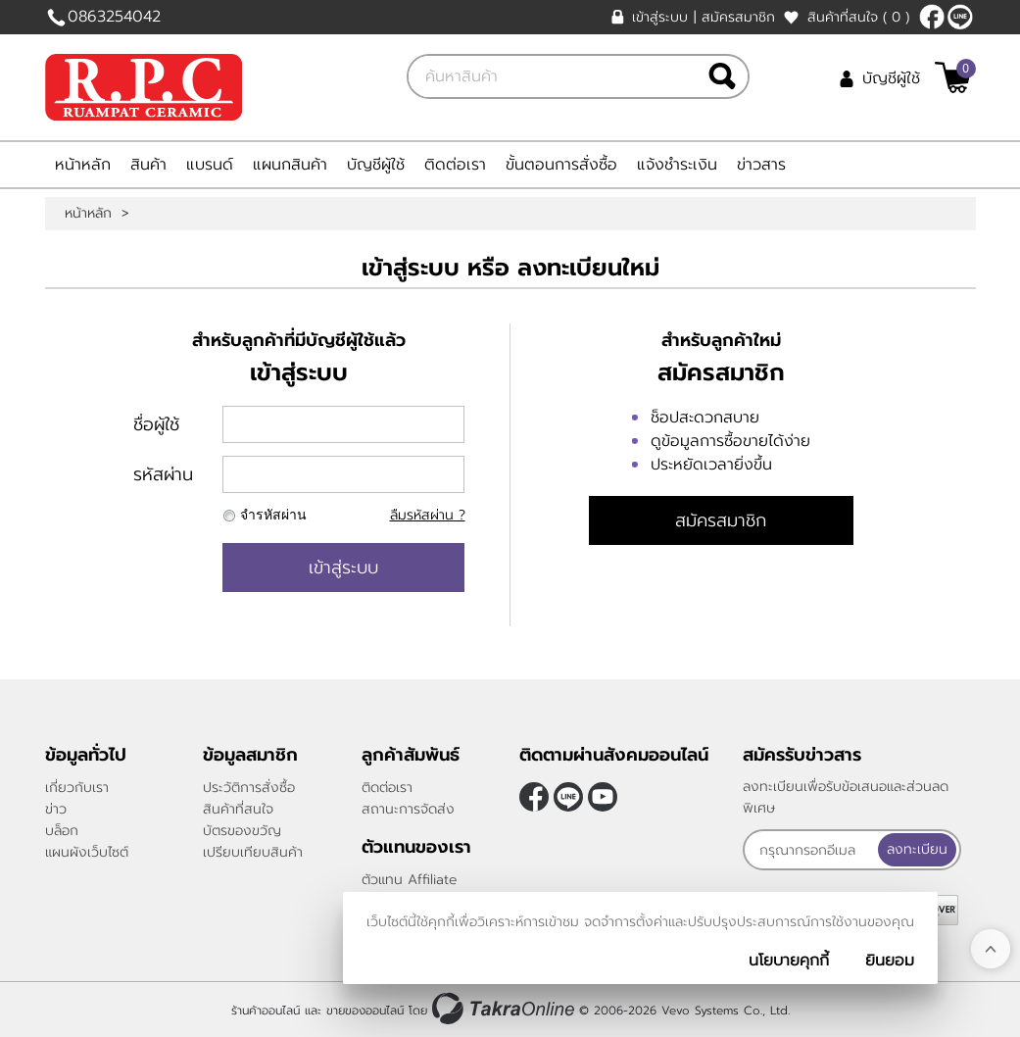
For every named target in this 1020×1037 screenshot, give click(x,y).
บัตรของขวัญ (242, 830)
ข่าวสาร (761, 164)
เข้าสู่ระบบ (660, 17)
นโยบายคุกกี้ (789, 960)
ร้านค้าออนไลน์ (265, 1010)
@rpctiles (960, 16)
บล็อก (61, 830)
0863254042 (114, 16)
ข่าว (56, 809)
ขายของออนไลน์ (365, 1010)
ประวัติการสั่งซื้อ (249, 787)
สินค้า (148, 164)
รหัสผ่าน (163, 474)
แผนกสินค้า (290, 164)
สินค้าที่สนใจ (858, 17)
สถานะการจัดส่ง (408, 809)
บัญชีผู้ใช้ (891, 78)
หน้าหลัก (83, 164)
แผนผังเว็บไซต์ (86, 852)
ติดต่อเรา (455, 164)
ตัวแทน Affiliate (410, 879)
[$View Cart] (953, 77)
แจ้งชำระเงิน (677, 164)
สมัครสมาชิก (738, 17)
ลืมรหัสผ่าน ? (427, 515)
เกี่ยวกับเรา (77, 787)
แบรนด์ (209, 164)
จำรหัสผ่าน (273, 515)
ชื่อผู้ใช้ (156, 424)
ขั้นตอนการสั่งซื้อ (561, 164)
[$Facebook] (932, 16)
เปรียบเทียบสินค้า (253, 852)
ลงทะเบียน (917, 849)
